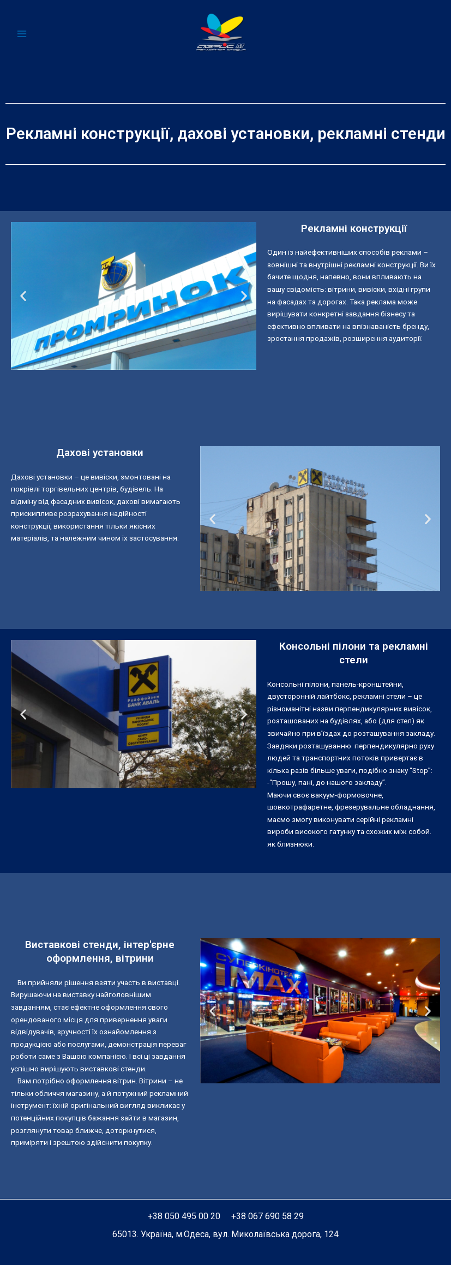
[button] (23, 296)
